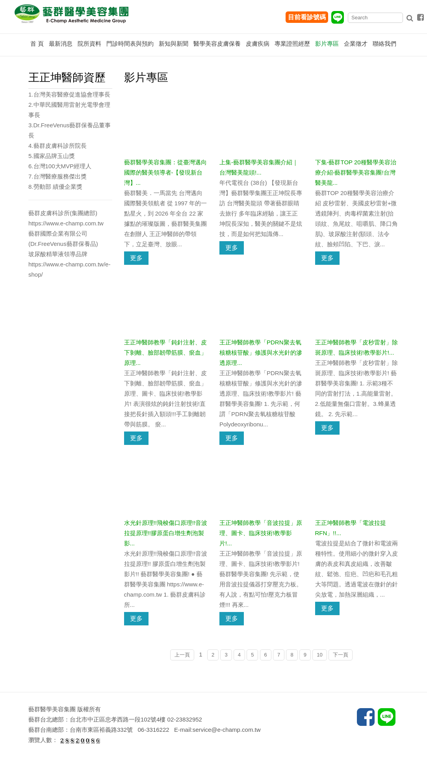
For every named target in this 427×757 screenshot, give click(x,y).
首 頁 (37, 43)
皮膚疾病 (257, 43)
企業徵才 (356, 43)
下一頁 (340, 655)
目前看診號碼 (307, 17)
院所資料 (89, 43)
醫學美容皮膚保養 (217, 43)
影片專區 (327, 43)
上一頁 (182, 655)
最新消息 (60, 43)
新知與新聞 (173, 43)
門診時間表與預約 (130, 43)
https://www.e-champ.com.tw (66, 223)
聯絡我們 (384, 43)
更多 (136, 258)
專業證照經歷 (292, 43)
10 (319, 655)
